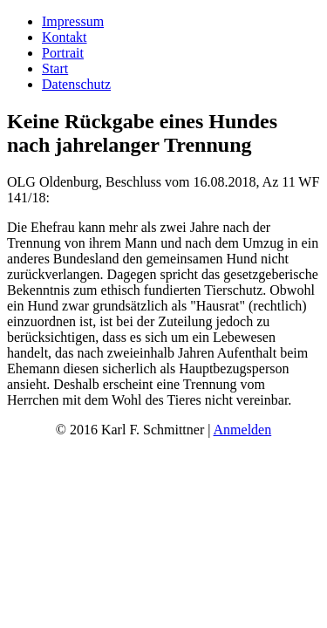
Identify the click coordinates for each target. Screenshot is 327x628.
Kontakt (64, 37)
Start (55, 68)
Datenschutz (76, 84)
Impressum (73, 21)
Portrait (63, 52)
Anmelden (243, 429)
